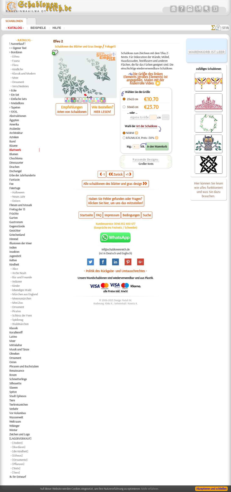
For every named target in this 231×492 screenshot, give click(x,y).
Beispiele (38, 28)
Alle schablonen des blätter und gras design (115, 183)
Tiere (12, 400)
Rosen (13, 375)
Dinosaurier (16, 162)
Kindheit (14, 264)
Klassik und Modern (24, 73)
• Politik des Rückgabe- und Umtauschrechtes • (115, 271)
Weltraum (15, 421)
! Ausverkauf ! (17, 44)
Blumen (13, 154)
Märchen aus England (25, 294)
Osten (12, 362)
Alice (15, 269)
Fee (11, 184)
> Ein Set (14, 95)
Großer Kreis (146, 164)
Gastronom (16, 222)
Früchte (13, 213)
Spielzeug (17, 320)
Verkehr (13, 409)
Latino (13, 337)
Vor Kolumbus (17, 413)
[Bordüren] (18, 447)
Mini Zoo (17, 303)
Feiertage (14, 188)
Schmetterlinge (18, 379)
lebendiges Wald (21, 290)
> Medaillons (16, 103)
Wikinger (14, 426)
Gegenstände (17, 226)
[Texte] (16, 468)
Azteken (14, 137)
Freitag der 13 (17, 209)
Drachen (14, 167)
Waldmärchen (20, 324)
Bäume (13, 146)
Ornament (18, 82)
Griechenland (17, 235)
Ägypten (14, 120)
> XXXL (13, 112)
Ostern (16, 201)
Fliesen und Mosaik (20, 205)
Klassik (13, 328)
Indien (13, 247)
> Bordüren (15, 52)
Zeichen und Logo (19, 434)
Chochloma (15, 158)
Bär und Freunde (22, 277)
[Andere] (17, 443)
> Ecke (12, 90)
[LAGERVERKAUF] (20, 438)
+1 (128, 174)
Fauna (16, 61)
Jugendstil (15, 256)
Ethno (15, 56)
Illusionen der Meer (20, 243)
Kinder (16, 286)
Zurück (115, 174)
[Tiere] (16, 472)
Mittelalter (15, 345)
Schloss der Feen (22, 315)
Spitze (13, 392)
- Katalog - (15, 28)
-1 (102, 174)
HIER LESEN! (102, 112)
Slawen (13, 387)
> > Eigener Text (17, 48)
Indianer (17, 281)
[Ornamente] (20, 460)
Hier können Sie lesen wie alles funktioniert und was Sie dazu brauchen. (208, 189)
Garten (13, 218)
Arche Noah (19, 273)
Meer (15, 78)
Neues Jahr (18, 196)
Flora (15, 65)
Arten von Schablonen (71, 112)
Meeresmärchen (21, 298)
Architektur (16, 133)
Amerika (14, 124)
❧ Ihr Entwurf (17, 477)
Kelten (13, 260)
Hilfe (57, 28)
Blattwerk (15, 150)
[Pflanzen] (18, 464)
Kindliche (17, 69)
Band (12, 141)
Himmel (13, 239)
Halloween (18, 192)
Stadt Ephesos (17, 396)
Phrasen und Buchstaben (24, 366)
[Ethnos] (17, 455)
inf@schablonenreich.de (115, 249)
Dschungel (15, 171)
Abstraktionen (17, 116)
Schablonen (14, 21)
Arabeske (14, 129)
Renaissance (16, 371)
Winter (13, 430)
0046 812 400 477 (124, 224)
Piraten (16, 311)
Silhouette (15, 383)
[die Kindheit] (20, 451)
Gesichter (15, 230)
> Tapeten (14, 107)
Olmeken (14, 354)
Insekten (14, 252)
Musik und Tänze (19, 349)
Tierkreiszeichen (18, 404)
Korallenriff (15, 332)
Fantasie (14, 179)
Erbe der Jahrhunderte (22, 175)
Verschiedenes (20, 86)
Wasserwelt (16, 417)
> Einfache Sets (18, 99)
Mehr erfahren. (150, 489)
